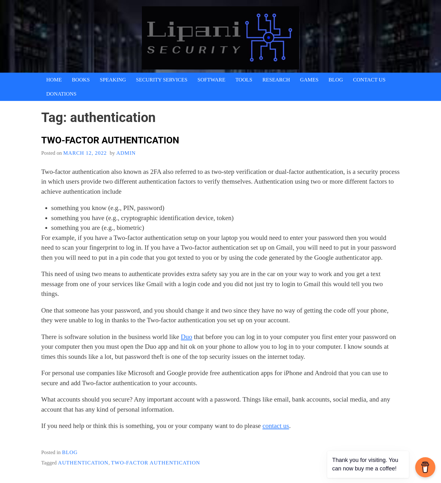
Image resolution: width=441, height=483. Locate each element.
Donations (61, 94)
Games (309, 80)
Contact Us (369, 80)
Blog (336, 80)
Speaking (113, 80)
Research (276, 80)
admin (126, 153)
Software (212, 80)
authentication (83, 463)
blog (70, 452)
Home (54, 80)
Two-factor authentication (110, 140)
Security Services (161, 80)
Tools (243, 80)
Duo (186, 337)
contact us (275, 426)
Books (81, 80)
